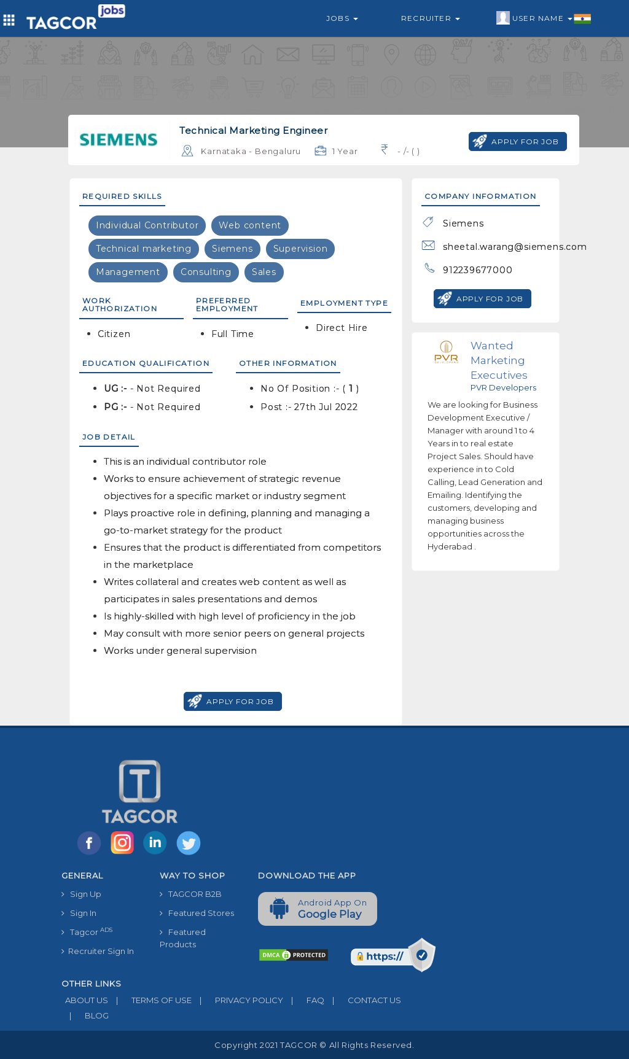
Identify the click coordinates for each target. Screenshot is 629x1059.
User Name (544, 18)
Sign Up (81, 894)
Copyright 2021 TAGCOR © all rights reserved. (314, 1045)
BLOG (85, 1015)
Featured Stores (197, 913)
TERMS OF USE (150, 1000)
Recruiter (430, 18)
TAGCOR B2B (191, 894)
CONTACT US (362, 1000)
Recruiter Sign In (97, 951)
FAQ (303, 1000)
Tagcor (86, 931)
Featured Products (183, 938)
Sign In (78, 913)
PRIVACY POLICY (237, 1000)
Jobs (342, 18)
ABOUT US (84, 1000)
